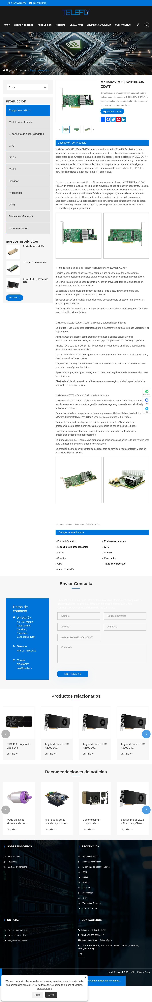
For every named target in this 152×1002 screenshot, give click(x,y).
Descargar (76, 26)
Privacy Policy (143, 988)
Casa (7, 26)
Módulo (13, 185)
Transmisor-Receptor (21, 232)
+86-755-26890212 (95, 951)
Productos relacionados (76, 712)
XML (133, 988)
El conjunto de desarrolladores (26, 150)
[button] (5, 750)
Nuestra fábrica (15, 873)
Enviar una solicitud (99, 26)
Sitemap (117, 988)
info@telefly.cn (39, 3)
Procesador (15, 209)
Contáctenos (123, 26)
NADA (12, 173)
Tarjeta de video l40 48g (33, 262)
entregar (72, 690)
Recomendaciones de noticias (76, 788)
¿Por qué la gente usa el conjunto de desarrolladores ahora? (55, 838)
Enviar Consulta (112, 127)
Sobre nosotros (24, 27)
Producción (45, 27)
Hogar (9, 86)
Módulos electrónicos (21, 138)
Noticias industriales (17, 951)
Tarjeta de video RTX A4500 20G (95, 762)
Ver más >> (13, 770)
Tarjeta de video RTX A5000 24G (133, 762)
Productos (12, 878)
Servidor (14, 197)
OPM (12, 220)
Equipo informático (39, 86)
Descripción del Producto (72, 159)
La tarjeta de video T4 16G (35, 279)
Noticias (60, 27)
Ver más (14, 313)
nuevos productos (22, 258)
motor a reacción (18, 244)
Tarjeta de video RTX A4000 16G (35, 297)
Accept (51, 995)
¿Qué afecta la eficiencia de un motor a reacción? (17, 838)
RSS (126, 988)
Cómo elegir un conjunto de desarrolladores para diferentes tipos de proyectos (95, 838)
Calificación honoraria (17, 883)
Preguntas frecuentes (17, 956)
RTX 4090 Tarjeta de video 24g (18, 762)
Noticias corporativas (17, 946)
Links (109, 988)
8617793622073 (18, 3)
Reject (37, 995)
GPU (11, 162)
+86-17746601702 (26, 667)
